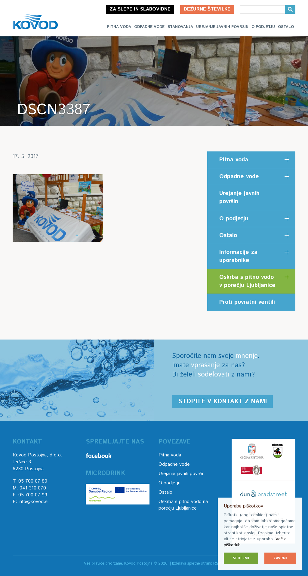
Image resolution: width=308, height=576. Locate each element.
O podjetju (263, 27)
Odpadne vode (149, 27)
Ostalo (286, 27)
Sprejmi (241, 558)
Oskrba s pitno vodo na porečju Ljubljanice (183, 505)
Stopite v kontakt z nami (222, 401)
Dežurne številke (207, 9)
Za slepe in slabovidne (140, 9)
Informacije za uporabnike (238, 256)
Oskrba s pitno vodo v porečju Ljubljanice (247, 281)
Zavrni (280, 558)
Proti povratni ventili (247, 302)
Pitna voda (119, 27)
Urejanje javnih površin (222, 27)
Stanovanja (180, 27)
